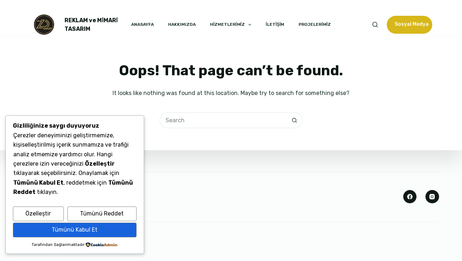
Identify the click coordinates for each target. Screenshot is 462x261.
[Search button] (295, 120)
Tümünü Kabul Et (74, 229)
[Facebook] (410, 197)
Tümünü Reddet (102, 213)
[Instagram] (432, 197)
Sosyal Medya (412, 24)
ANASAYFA (142, 24)
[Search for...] (223, 120)
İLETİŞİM (275, 24)
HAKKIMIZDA (182, 24)
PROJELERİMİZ (315, 24)
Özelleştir (38, 213)
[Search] (375, 24)
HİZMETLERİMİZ (230, 24)
